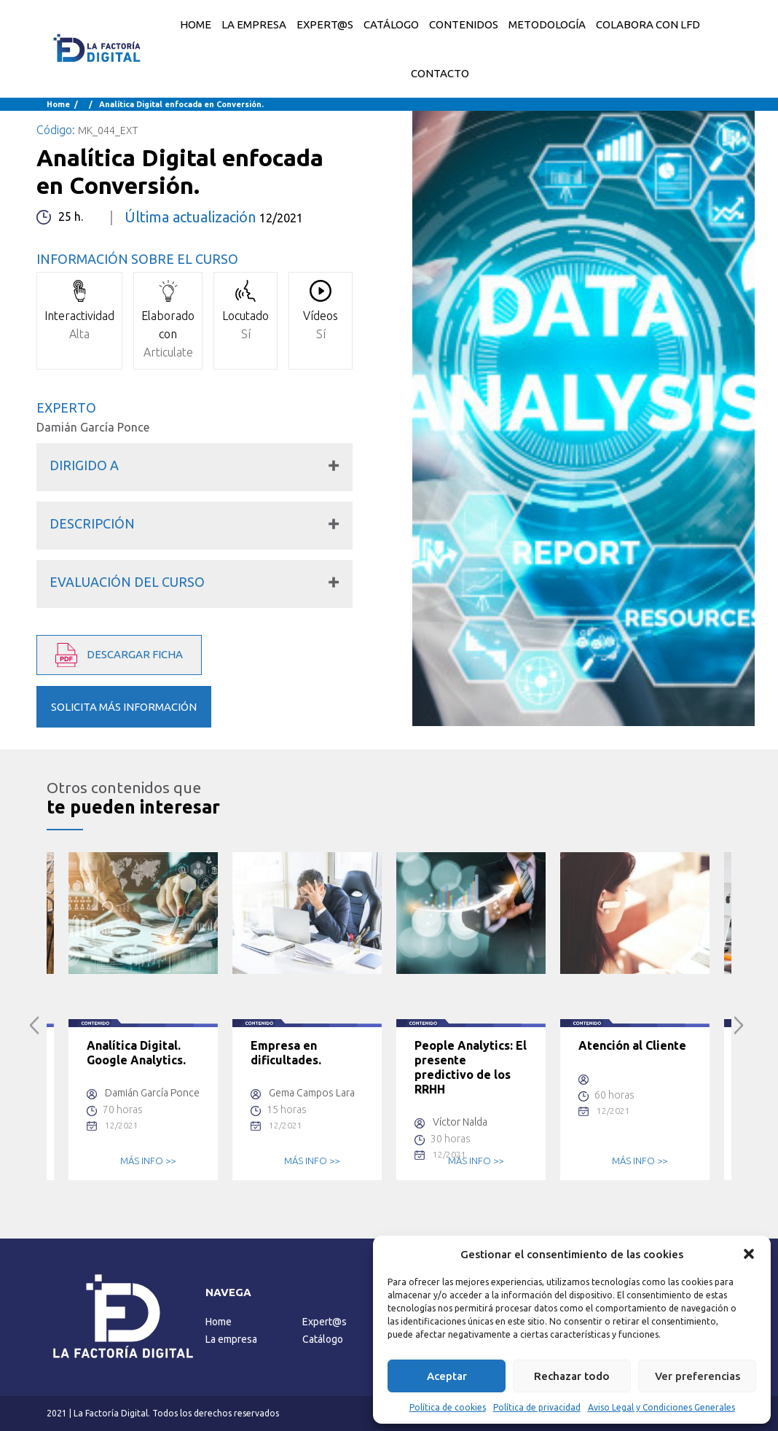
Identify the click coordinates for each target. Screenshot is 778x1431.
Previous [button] (34, 1025)
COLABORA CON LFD (648, 24)
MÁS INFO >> (148, 1160)
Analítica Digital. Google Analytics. (136, 1053)
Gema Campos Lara (312, 1093)
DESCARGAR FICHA (119, 655)
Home (195, 24)
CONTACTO (440, 73)
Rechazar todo (572, 1376)
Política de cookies (447, 1407)
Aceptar (447, 1376)
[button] (749, 1254)
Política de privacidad (537, 1407)
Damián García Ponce (92, 427)
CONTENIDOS (463, 24)
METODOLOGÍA (547, 24)
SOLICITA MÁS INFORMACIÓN (124, 707)
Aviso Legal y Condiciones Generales (661, 1407)
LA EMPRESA (253, 24)
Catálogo (322, 1339)
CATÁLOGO (391, 24)
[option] (143, 1016)
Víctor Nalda (460, 1122)
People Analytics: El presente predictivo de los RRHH (470, 1067)
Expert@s (324, 1321)
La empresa (231, 1339)
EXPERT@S (324, 24)
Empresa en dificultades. (286, 1053)
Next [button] (739, 1025)
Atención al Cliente (632, 1045)
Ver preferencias (697, 1376)
